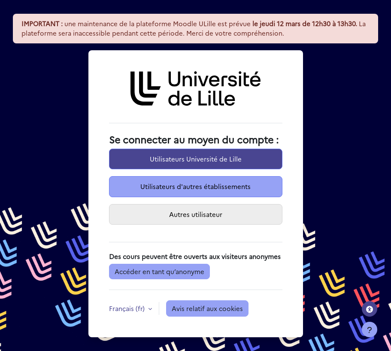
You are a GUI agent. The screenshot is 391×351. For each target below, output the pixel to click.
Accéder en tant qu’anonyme (159, 271)
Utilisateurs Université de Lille (196, 158)
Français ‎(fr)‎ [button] (127, 308)
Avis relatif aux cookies (207, 308)
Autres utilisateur (195, 214)
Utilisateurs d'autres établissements (195, 186)
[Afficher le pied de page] (369, 329)
